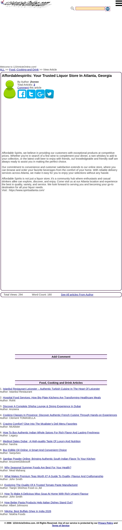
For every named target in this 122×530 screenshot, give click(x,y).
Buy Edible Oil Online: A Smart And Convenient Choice (35, 450)
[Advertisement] (61, 38)
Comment (23, 87)
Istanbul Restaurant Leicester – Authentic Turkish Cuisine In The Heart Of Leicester (51, 388)
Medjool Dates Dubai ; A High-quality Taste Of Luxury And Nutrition (41, 441)
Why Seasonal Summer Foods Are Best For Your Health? (37, 467)
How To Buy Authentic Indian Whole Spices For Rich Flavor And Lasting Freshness (51, 432)
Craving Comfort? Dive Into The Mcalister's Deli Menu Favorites (40, 423)
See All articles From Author (77, 294)
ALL (2, 69)
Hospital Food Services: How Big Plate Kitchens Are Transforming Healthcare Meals (52, 397)
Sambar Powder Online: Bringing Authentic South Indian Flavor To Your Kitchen (49, 458)
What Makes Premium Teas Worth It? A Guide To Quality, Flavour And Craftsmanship (53, 476)
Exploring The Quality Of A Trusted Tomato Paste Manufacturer (41, 485)
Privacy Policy (105, 523)
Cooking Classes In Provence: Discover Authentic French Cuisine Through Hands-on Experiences (60, 415)
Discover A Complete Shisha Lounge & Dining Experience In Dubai (42, 406)
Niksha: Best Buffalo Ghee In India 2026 (27, 511)
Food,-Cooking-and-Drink (24, 69)
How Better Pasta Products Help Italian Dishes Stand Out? (38, 502)
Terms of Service (61, 525)
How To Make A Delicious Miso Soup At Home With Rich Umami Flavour (46, 493)
